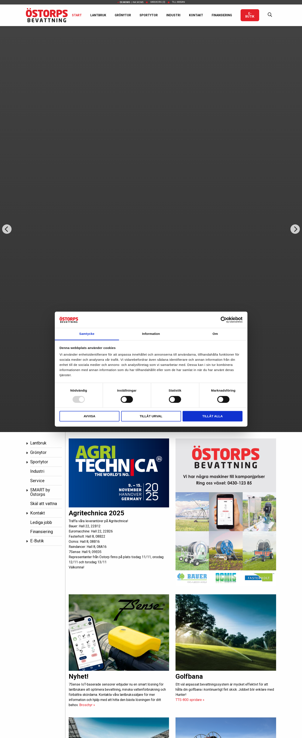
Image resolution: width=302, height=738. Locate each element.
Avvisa (89, 416)
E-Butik (249, 15)
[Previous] (7, 229)
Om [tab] (215, 334)
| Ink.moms (130, 2)
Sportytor (149, 15)
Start (77, 15)
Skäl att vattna (43, 503)
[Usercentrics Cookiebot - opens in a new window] (223, 319)
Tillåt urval (151, 416)
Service (37, 480)
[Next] (295, 229)
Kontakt (196, 15)
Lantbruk (98, 15)
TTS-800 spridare (190, 700)
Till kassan (178, 2)
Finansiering (222, 15)
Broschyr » (87, 705)
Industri (173, 15)
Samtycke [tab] (86, 334)
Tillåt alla (212, 416)
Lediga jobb (41, 522)
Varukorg (157, 2)
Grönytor (123, 15)
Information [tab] (151, 334)
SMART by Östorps (40, 492)
